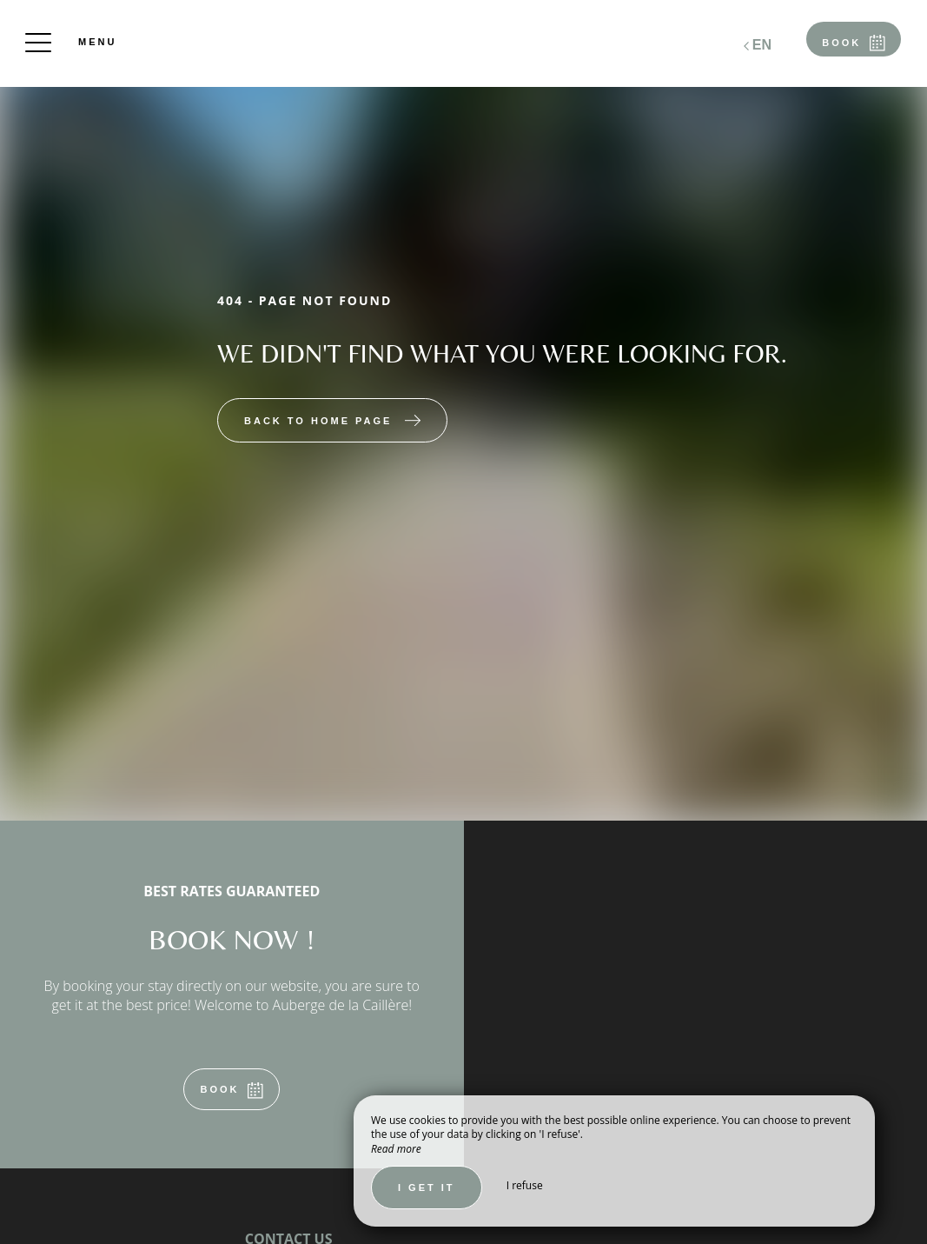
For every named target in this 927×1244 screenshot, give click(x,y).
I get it (426, 1187)
